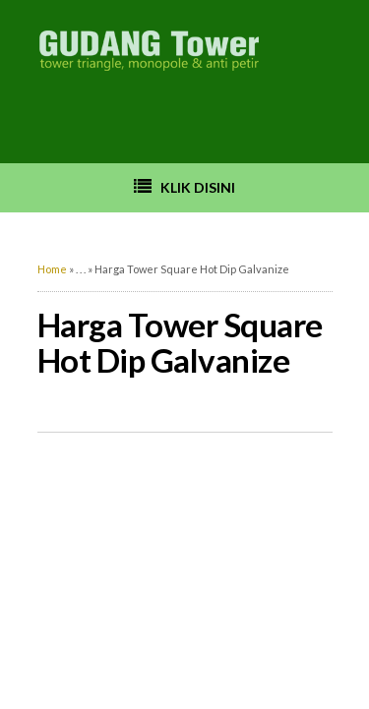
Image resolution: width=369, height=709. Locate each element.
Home (52, 269)
